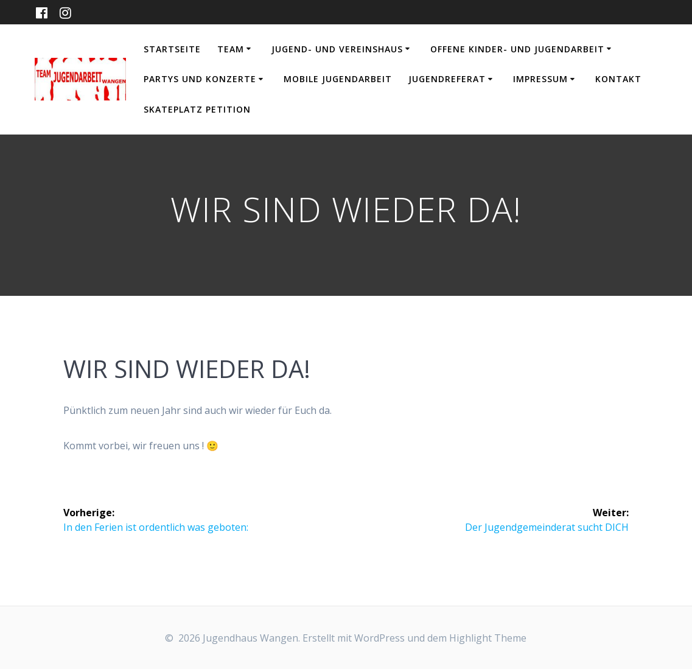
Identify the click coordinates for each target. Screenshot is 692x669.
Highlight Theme (487, 638)
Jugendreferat (447, 79)
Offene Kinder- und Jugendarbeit (517, 49)
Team (230, 49)
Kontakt (618, 79)
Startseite (172, 49)
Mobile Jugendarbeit (338, 79)
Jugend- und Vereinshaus (337, 49)
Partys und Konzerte (200, 79)
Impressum (540, 79)
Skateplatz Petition (197, 109)
